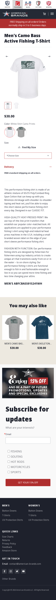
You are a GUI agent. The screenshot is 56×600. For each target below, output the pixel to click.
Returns (6, 540)
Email (8, 434)
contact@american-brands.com (25, 563)
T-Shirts (6, 515)
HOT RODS (17, 462)
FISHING (16, 451)
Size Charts (7, 536)
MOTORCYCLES (20, 467)
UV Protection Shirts (12, 520)
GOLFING (16, 456)
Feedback (7, 547)
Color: (7, 123)
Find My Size (27, 147)
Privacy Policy (9, 543)
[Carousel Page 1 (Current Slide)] (7, 105)
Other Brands (9, 578)
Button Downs (9, 510)
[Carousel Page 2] (16, 105)
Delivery (9, 166)
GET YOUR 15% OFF (28, 482)
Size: (6, 142)
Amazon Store (9, 550)
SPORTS (16, 472)
